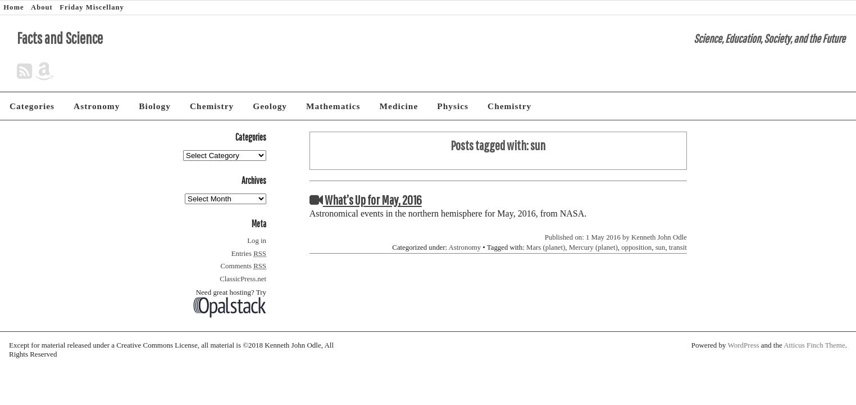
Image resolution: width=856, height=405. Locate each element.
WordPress (743, 345)
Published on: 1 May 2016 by (588, 237)
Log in (256, 241)
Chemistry (212, 106)
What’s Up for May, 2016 (365, 200)
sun (660, 247)
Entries (248, 254)
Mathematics (333, 106)
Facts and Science (60, 38)
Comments (243, 266)
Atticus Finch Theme (814, 345)
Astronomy (97, 106)
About (42, 7)
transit (678, 247)
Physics (452, 106)
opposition (636, 247)
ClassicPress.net (243, 279)
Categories (32, 106)
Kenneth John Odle (659, 237)
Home (13, 7)
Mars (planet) (545, 247)
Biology (155, 106)
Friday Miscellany (92, 7)
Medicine (399, 106)
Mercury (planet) (593, 247)
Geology (270, 106)
